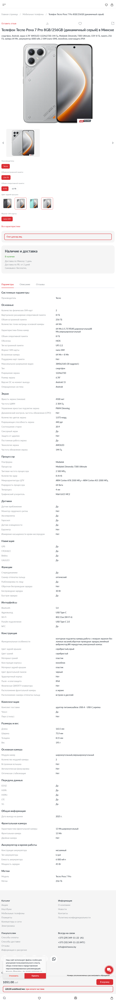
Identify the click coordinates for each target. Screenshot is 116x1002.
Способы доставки (11, 944)
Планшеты (7, 919)
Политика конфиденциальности (75, 919)
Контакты (63, 914)
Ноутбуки (6, 909)
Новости (62, 909)
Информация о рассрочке (15, 954)
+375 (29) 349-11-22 (69, 940)
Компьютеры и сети (12, 923)
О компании (64, 905)
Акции (4, 905)
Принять (35, 976)
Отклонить (13, 976)
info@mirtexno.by (67, 949)
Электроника (8, 928)
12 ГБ (14, 189)
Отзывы (5, 949)
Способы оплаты (10, 940)
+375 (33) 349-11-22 (69, 944)
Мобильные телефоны (13, 914)
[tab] (10, 284)
